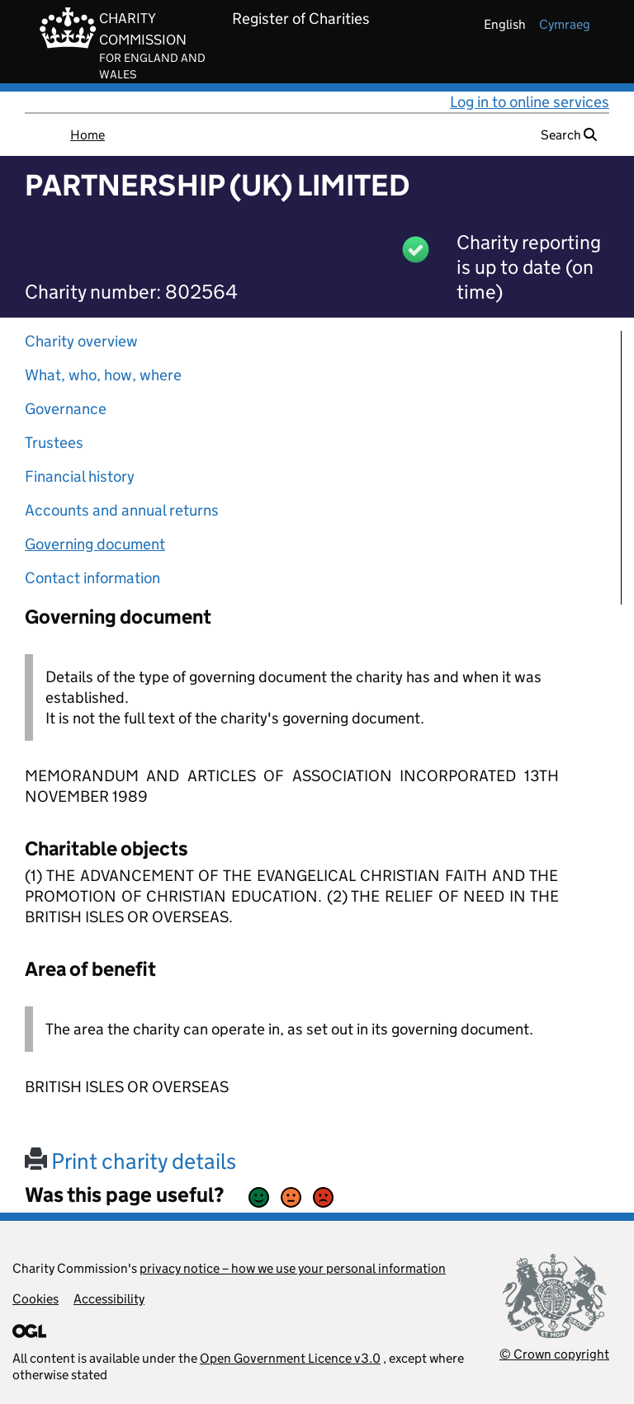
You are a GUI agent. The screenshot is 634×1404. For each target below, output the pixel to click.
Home (87, 135)
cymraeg (564, 24)
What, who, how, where (103, 374)
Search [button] (569, 135)
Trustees (54, 442)
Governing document (95, 544)
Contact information (92, 577)
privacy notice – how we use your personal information (293, 1268)
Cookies (35, 1299)
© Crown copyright (554, 1354)
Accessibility (108, 1299)
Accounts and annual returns (122, 510)
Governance (65, 408)
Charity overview (81, 341)
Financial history (80, 476)
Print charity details (130, 1161)
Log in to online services (529, 101)
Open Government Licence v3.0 (290, 1358)
